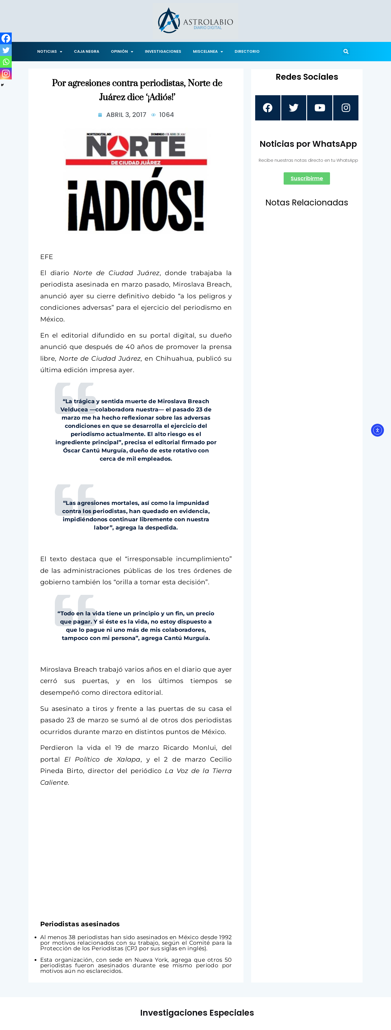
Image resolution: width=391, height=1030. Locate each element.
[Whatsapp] (6, 62)
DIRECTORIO (247, 51)
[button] (346, 51)
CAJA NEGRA (86, 51)
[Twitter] (6, 50)
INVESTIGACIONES (163, 51)
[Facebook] (6, 38)
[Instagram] (6, 73)
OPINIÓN (122, 52)
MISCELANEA (208, 52)
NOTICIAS (49, 52)
